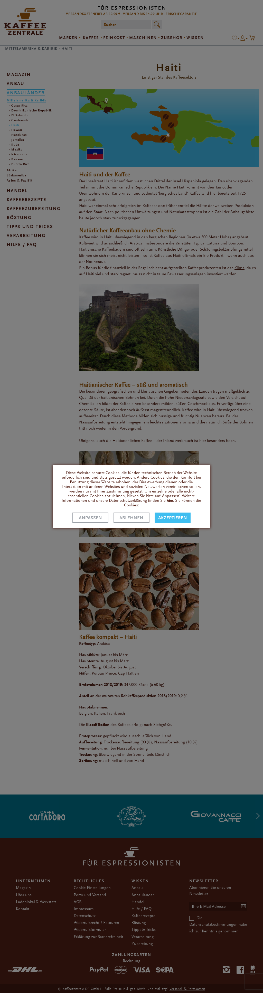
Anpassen (90, 518)
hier (170, 500)
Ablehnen (131, 518)
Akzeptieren (172, 518)
